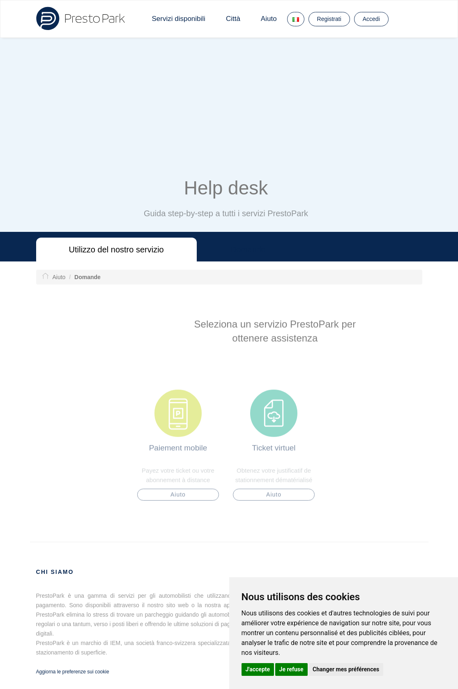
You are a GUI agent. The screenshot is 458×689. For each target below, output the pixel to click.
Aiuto (269, 19)
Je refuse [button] (291, 669)
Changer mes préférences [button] (346, 669)
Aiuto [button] (178, 498)
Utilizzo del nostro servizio (116, 249)
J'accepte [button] (258, 669)
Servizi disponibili (178, 19)
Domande (248, 249)
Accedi (371, 19)
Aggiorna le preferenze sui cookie (72, 672)
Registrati (329, 19)
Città (233, 19)
